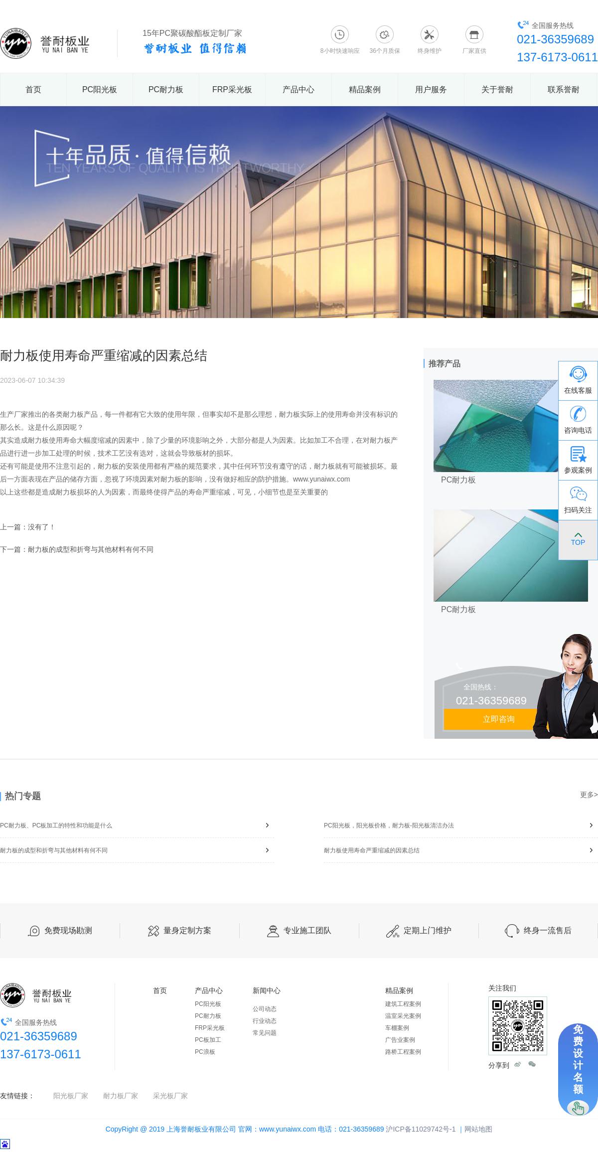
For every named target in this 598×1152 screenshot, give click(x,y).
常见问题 (265, 1032)
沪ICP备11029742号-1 (420, 1129)
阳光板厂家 (70, 1096)
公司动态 (265, 1008)
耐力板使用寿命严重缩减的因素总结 (461, 850)
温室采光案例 (403, 1015)
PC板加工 (208, 1039)
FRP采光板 (232, 89)
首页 (33, 89)
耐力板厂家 (120, 1096)
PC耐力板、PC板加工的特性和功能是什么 (137, 825)
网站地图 (478, 1129)
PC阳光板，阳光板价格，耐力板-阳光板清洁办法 (461, 825)
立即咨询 (499, 719)
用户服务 (431, 89)
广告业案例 (400, 1039)
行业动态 (265, 1020)
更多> (589, 795)
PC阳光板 (99, 89)
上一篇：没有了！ (28, 527)
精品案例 (365, 89)
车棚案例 (397, 1027)
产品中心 (298, 89)
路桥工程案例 (403, 1051)
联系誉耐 (564, 89)
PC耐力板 (166, 89)
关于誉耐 (497, 89)
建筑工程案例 (403, 1003)
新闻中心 (267, 990)
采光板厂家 (170, 1096)
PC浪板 (205, 1051)
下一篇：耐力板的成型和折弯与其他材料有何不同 (76, 549)
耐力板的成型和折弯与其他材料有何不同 (137, 850)
